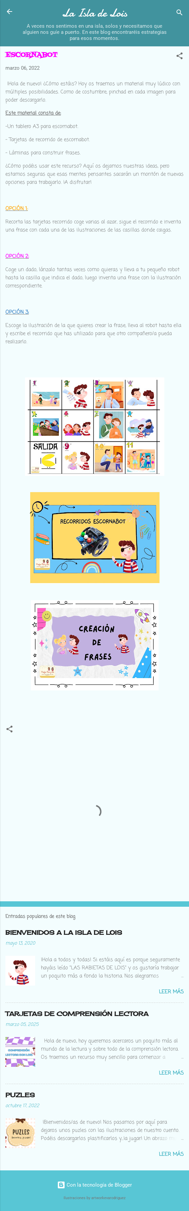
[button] (179, 57)
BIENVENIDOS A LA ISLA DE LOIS (63, 932)
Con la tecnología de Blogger (94, 1185)
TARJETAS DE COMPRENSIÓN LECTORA (76, 1013)
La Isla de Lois (94, 13)
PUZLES (20, 1095)
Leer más (171, 992)
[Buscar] (179, 13)
